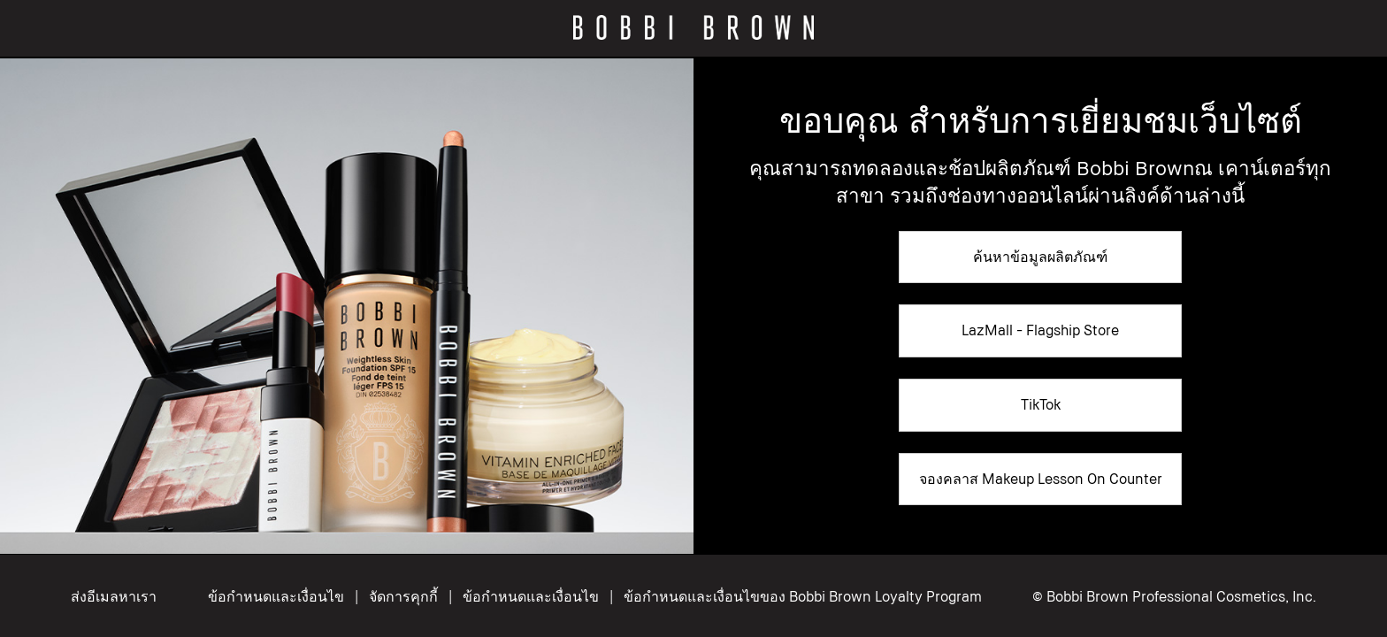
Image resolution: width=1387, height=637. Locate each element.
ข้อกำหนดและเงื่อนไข (276, 596)
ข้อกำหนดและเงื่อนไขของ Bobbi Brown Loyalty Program (803, 596)
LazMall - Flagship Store (1040, 330)
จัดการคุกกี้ (405, 596)
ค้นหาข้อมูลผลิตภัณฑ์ (1040, 256)
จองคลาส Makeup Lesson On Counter (1040, 478)
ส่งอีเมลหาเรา (114, 596)
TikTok (1041, 404)
